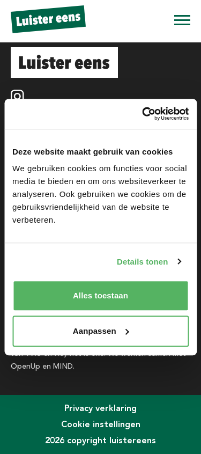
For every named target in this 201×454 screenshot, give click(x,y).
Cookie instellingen (100, 424)
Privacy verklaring (100, 408)
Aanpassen (101, 330)
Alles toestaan (100, 295)
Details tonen (142, 261)
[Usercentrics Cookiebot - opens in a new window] (143, 114)
